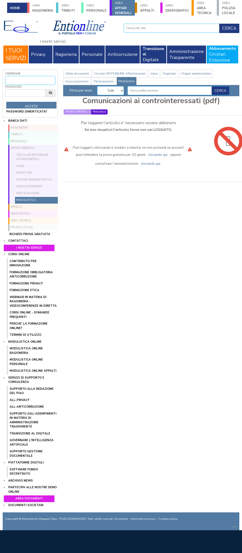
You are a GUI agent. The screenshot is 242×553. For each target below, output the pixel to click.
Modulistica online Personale (26, 362)
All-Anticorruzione (27, 407)
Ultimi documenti (77, 73)
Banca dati (17, 121)
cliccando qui (157, 154)
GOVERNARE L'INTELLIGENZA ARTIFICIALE (32, 442)
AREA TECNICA (205, 8)
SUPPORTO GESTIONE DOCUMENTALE (26, 453)
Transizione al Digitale (30, 434)
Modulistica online (25, 342)
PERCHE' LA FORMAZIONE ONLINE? (29, 326)
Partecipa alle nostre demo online (32, 489)
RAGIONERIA (42, 8)
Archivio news (20, 481)
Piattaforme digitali (26, 463)
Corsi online (18, 254)
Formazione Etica (24, 290)
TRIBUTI (69, 8)
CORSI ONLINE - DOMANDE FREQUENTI (29, 315)
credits (234, 527)
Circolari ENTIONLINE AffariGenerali (32, 157)
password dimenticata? (26, 112)
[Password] (25, 93)
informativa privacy (143, 519)
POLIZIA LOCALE (21, 227)
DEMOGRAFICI (177, 8)
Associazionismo (29, 186)
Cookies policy (168, 519)
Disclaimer (121, 519)
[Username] (30, 80)
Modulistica (26, 200)
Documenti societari (26, 505)
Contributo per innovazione (23, 263)
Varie (20, 166)
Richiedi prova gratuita (29, 234)
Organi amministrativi (34, 180)
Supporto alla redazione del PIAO (32, 391)
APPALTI (148, 8)
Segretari (24, 173)
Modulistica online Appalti (33, 371)
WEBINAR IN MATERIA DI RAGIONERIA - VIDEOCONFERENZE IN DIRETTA (33, 301)
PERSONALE (96, 8)
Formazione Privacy (26, 284)
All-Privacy (19, 400)
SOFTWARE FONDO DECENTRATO (24, 471)
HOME (15, 8)
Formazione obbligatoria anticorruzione (31, 274)
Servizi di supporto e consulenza (26, 380)
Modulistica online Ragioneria (26, 350)
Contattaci (18, 241)
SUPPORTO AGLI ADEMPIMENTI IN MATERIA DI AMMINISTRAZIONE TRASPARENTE (33, 420)
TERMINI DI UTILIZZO (25, 335)
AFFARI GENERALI (123, 8)
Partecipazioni (27, 193)
